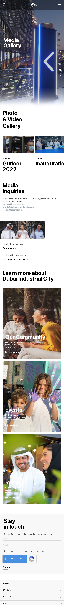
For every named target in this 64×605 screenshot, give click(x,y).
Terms (11, 560)
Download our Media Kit (14, 259)
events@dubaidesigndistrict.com (18, 207)
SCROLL (32, 87)
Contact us (8, 248)
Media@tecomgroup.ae (13, 210)
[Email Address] (32, 545)
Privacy (6, 560)
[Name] (32, 538)
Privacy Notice (39, 551)
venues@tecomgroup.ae (14, 204)
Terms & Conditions (23, 551)
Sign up (6, 567)
